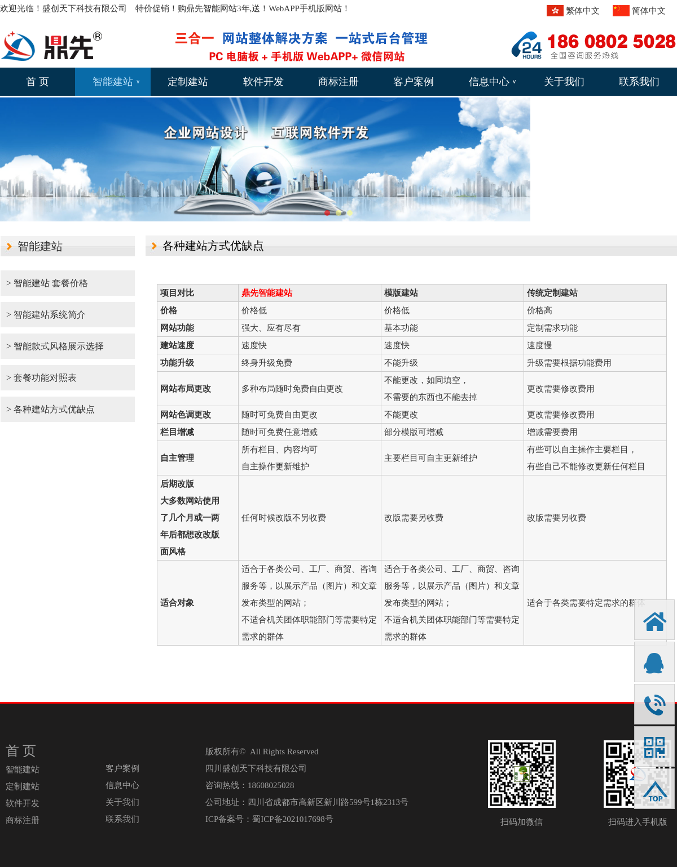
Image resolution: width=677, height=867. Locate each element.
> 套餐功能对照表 (41, 378)
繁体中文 (583, 10)
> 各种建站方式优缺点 (50, 409)
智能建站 (116, 82)
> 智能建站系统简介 (46, 314)
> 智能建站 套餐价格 (47, 283)
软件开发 (263, 81)
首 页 (37, 81)
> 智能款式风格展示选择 (55, 346)
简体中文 (649, 10)
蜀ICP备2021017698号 (292, 819)
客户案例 (413, 81)
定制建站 (188, 81)
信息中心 (492, 82)
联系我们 (639, 81)
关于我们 (564, 81)
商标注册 (338, 81)
